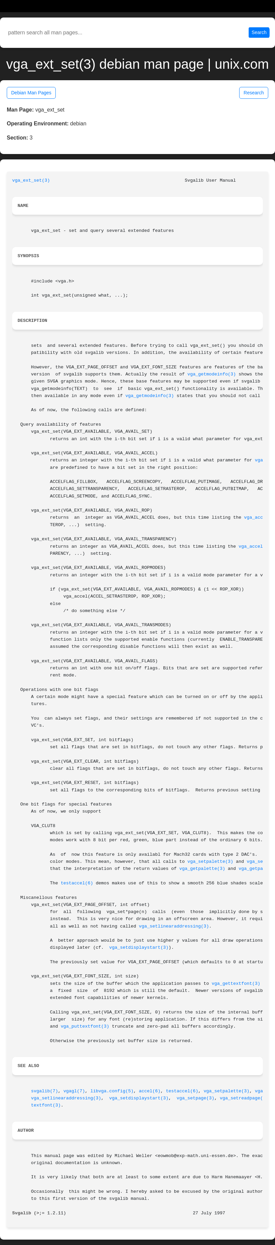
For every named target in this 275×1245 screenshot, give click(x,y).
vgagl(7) (74, 1091)
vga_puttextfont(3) (85, 1026)
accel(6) (149, 1091)
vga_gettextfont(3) (236, 983)
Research (254, 92)
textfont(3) (46, 1105)
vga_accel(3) (255, 546)
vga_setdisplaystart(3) (139, 947)
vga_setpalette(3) (210, 861)
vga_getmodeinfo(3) (212, 374)
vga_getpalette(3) (202, 868)
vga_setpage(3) (196, 1098)
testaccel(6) (77, 883)
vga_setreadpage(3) (244, 1098)
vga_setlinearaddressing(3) (174, 926)
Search (259, 32)
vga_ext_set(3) (31, 180)
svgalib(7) (44, 1091)
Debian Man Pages (31, 92)
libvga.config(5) (111, 1091)
